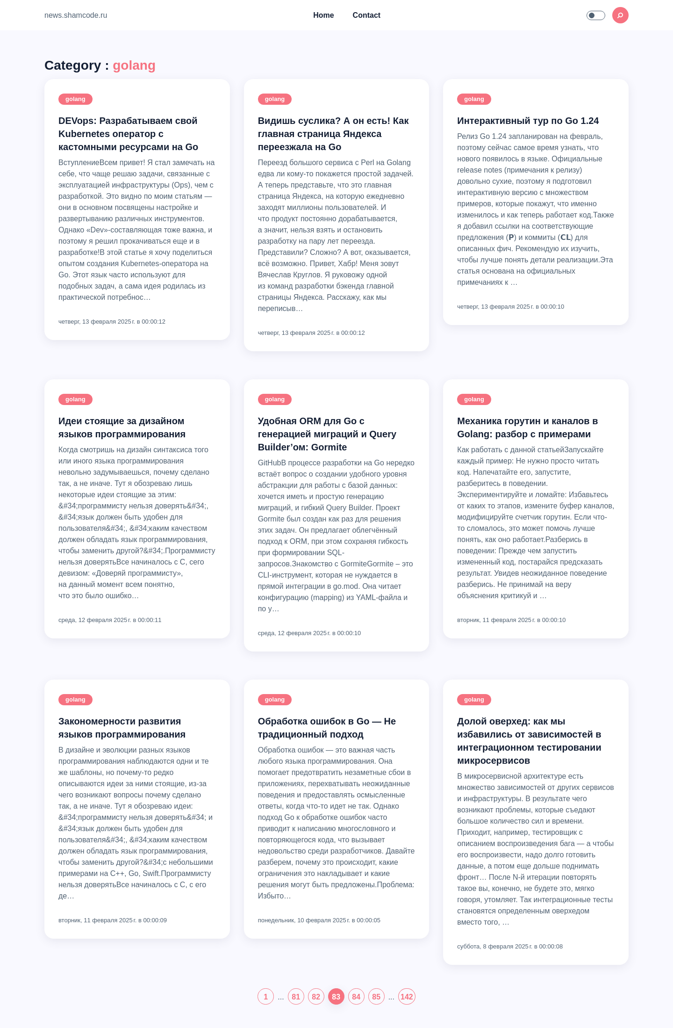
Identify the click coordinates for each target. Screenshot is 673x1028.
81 (296, 997)
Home (323, 15)
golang (75, 98)
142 (407, 997)
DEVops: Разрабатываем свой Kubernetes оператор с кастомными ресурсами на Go (128, 134)
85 (376, 997)
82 (316, 997)
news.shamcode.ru (75, 15)
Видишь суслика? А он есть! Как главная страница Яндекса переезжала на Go (333, 134)
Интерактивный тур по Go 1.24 (528, 121)
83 (336, 997)
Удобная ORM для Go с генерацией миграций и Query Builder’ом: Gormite (327, 434)
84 (356, 997)
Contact (367, 15)
